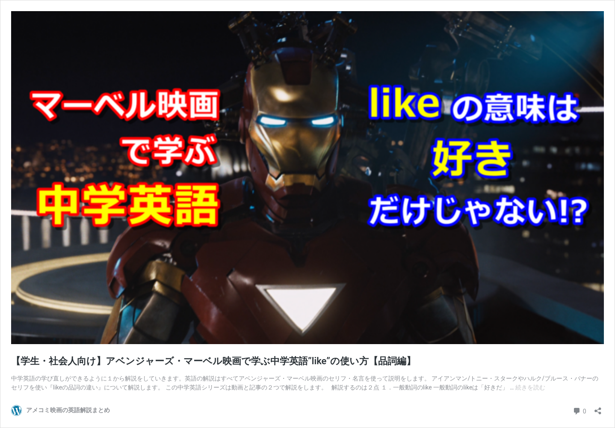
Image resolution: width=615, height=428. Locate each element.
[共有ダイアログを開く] (598, 408)
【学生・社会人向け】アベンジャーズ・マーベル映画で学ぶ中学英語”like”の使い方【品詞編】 (213, 361)
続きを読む (530, 387)
